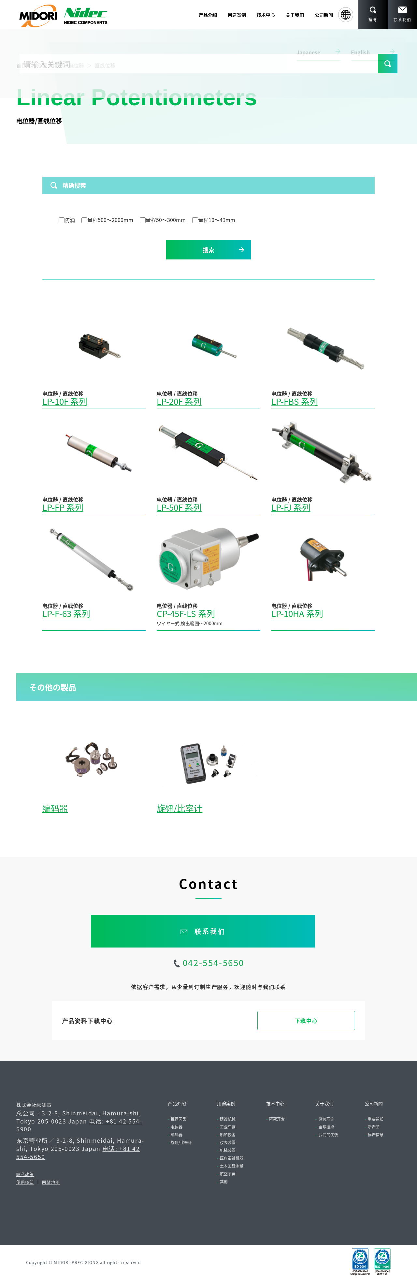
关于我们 (324, 1103)
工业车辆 (228, 1126)
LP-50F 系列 (179, 507)
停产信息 (375, 1134)
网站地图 (51, 1182)
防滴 (67, 220)
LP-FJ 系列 (290, 507)
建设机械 (228, 1119)
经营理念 (326, 1119)
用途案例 (226, 1103)
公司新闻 (324, 14)
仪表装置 (228, 1142)
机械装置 (228, 1150)
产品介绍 (47, 65)
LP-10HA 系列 (297, 613)
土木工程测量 (231, 1166)
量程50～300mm (163, 220)
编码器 (55, 808)
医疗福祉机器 (231, 1158)
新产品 (374, 1126)
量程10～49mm (213, 220)
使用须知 (25, 1182)
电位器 (76, 65)
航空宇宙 (228, 1173)
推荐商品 (178, 1119)
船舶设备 (228, 1134)
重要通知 (375, 1119)
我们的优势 (328, 1134)
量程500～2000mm (107, 220)
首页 (21, 65)
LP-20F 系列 (179, 401)
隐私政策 (25, 1174)
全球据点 (326, 1126)
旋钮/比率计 (179, 808)
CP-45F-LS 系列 (186, 613)
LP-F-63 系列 (66, 613)
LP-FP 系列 (62, 507)
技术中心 (275, 1103)
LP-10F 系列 (64, 401)
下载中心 (306, 1020)
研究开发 (277, 1119)
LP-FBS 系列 (294, 401)
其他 (224, 1181)
